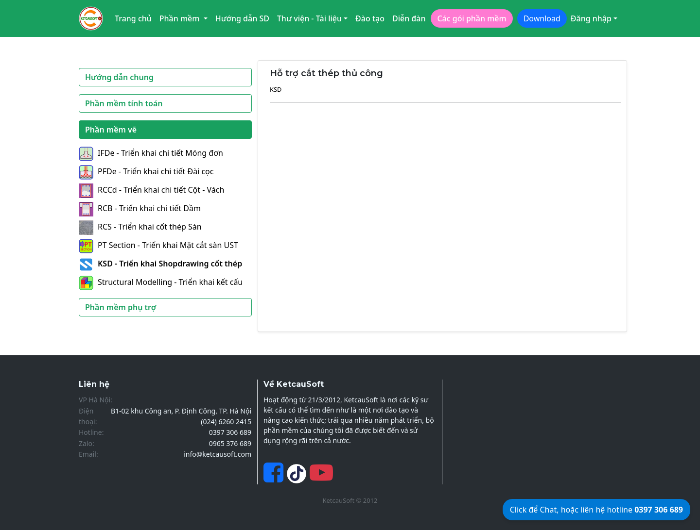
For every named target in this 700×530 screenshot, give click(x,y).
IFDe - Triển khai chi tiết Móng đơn (151, 153)
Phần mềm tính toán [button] (124, 103)
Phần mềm (180, 18)
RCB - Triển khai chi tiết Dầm (140, 208)
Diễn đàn (409, 18)
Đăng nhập (591, 18)
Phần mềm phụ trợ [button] (120, 307)
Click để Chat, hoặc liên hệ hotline (596, 509)
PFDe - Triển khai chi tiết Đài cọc (146, 171)
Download (542, 18)
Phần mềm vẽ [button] (111, 129)
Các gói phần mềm (471, 18)
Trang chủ (133, 18)
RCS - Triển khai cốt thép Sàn (140, 226)
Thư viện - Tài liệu (309, 18)
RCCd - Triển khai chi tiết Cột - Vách (151, 189)
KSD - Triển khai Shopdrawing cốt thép (160, 263)
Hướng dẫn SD (242, 18)
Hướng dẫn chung (119, 77)
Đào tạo (370, 18)
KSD (275, 89)
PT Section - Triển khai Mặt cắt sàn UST (158, 245)
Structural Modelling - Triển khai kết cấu (161, 282)
